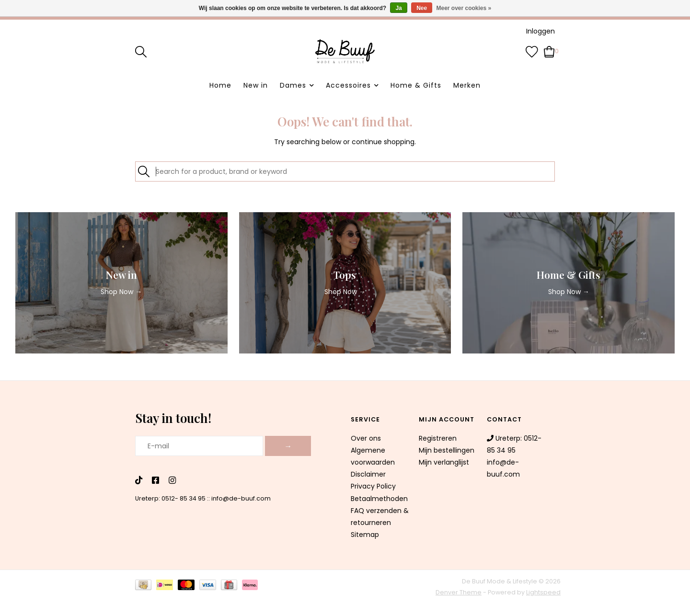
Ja (398, 8)
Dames (293, 85)
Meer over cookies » (464, 8)
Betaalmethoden (379, 498)
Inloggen (540, 31)
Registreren (438, 438)
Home (220, 85)
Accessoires (348, 85)
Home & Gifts (416, 85)
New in (255, 85)
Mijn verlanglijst (444, 462)
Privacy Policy (373, 486)
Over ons (366, 438)
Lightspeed (543, 592)
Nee (421, 8)
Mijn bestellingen (446, 450)
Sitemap (365, 534)
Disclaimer (368, 474)
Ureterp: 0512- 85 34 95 (170, 498)
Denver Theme (459, 592)
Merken (467, 85)
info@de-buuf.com (241, 498)
